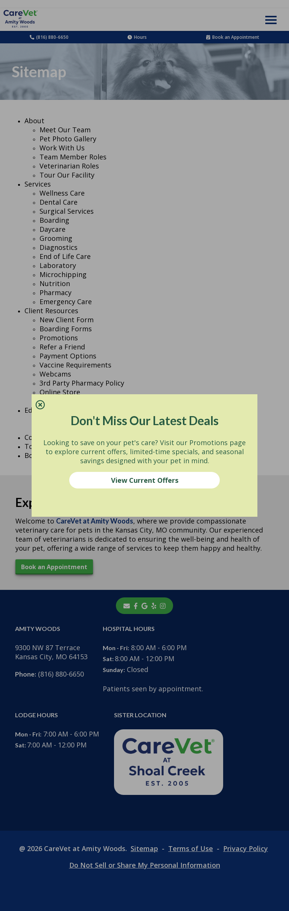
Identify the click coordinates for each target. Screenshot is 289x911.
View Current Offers (144, 480)
